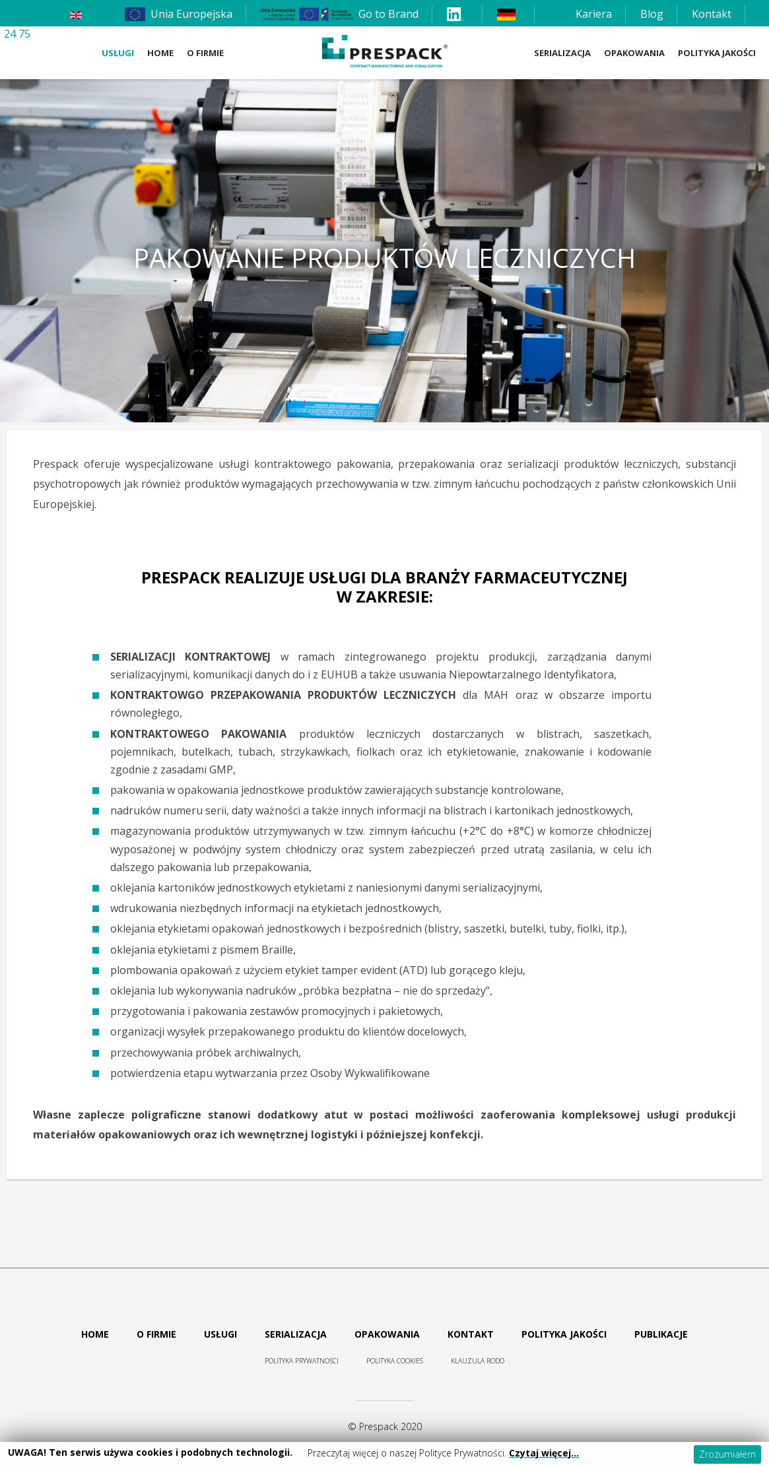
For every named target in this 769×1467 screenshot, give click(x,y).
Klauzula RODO (477, 1360)
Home (160, 53)
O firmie (205, 53)
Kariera (594, 14)
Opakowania (634, 53)
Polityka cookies (394, 1360)
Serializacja (562, 53)
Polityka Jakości (717, 53)
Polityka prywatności (302, 1360)
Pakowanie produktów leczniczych (384, 258)
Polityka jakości (564, 1334)
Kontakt (711, 14)
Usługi (118, 53)
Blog (651, 14)
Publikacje (661, 1334)
